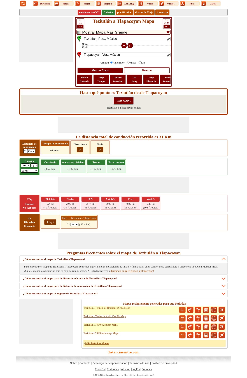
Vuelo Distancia (167, 79)
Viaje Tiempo (101, 79)
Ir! (80, 149)
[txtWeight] (25, 165)
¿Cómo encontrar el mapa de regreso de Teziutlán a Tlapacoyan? (60, 293)
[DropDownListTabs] (123, 32)
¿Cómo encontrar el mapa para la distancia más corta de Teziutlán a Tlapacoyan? (70, 278)
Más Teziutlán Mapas (97, 343)
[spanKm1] (74, 224)
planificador (124, 12)
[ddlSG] (29, 171)
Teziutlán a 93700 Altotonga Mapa (100, 333)
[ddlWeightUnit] (34, 165)
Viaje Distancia (151, 79)
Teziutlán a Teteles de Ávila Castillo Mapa (104, 316)
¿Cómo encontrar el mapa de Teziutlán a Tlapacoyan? (54, 259)
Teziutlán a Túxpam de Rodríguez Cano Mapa (106, 308)
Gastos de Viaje (144, 12)
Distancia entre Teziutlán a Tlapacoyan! (132, 270)
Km (80, 23)
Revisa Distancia (84, 79)
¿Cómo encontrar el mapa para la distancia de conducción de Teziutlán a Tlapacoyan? (72, 286)
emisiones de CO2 (89, 12)
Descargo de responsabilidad (109, 363)
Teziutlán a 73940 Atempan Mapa (100, 324)
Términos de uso (139, 363)
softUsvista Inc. (146, 375)
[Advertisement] (46, 39)
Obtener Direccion (117, 79)
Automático (119, 62)
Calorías (108, 12)
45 (166, 23)
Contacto (84, 363)
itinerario (162, 12)
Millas (133, 62)
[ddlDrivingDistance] (31, 151)
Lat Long (134, 79)
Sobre (73, 363)
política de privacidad (164, 363)
